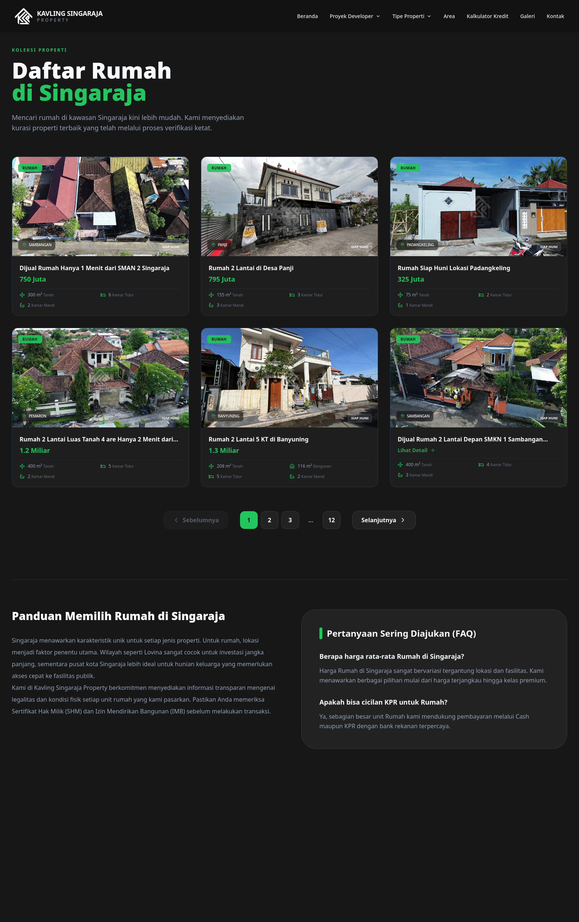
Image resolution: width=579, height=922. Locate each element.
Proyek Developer (355, 16)
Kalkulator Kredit (487, 16)
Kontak (555, 16)
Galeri (527, 16)
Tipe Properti (412, 16)
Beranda (307, 16)
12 (331, 520)
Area (449, 16)
